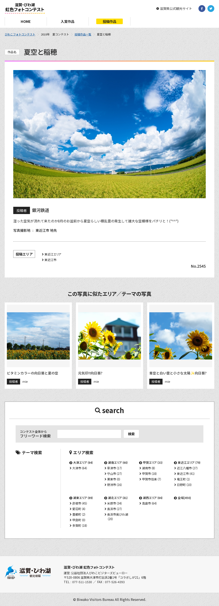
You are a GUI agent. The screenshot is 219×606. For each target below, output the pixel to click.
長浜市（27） (115, 509)
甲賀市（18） (149, 473)
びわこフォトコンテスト (20, 34)
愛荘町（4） (79, 509)
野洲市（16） (115, 485)
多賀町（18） (80, 525)
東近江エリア (52, 254)
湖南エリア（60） (118, 462)
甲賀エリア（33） (153, 462)
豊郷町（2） (79, 514)
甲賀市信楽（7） (152, 479)
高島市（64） (149, 503)
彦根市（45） (80, 503)
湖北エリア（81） (118, 498)
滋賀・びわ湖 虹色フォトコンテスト (89, 567)
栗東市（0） (114, 479)
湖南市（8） (149, 468)
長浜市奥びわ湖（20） (117, 516)
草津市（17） (115, 468)
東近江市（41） (186, 473)
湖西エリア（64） (153, 498)
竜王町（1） (184, 479)
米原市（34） (115, 503)
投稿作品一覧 (83, 34)
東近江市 (50, 260)
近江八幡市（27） (187, 468)
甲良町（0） (79, 520)
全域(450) (184, 498)
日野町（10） (184, 485)
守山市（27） (115, 473)
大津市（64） (80, 468)
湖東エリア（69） (83, 498)
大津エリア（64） (83, 462)
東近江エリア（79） (189, 462)
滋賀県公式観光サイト (176, 8)
